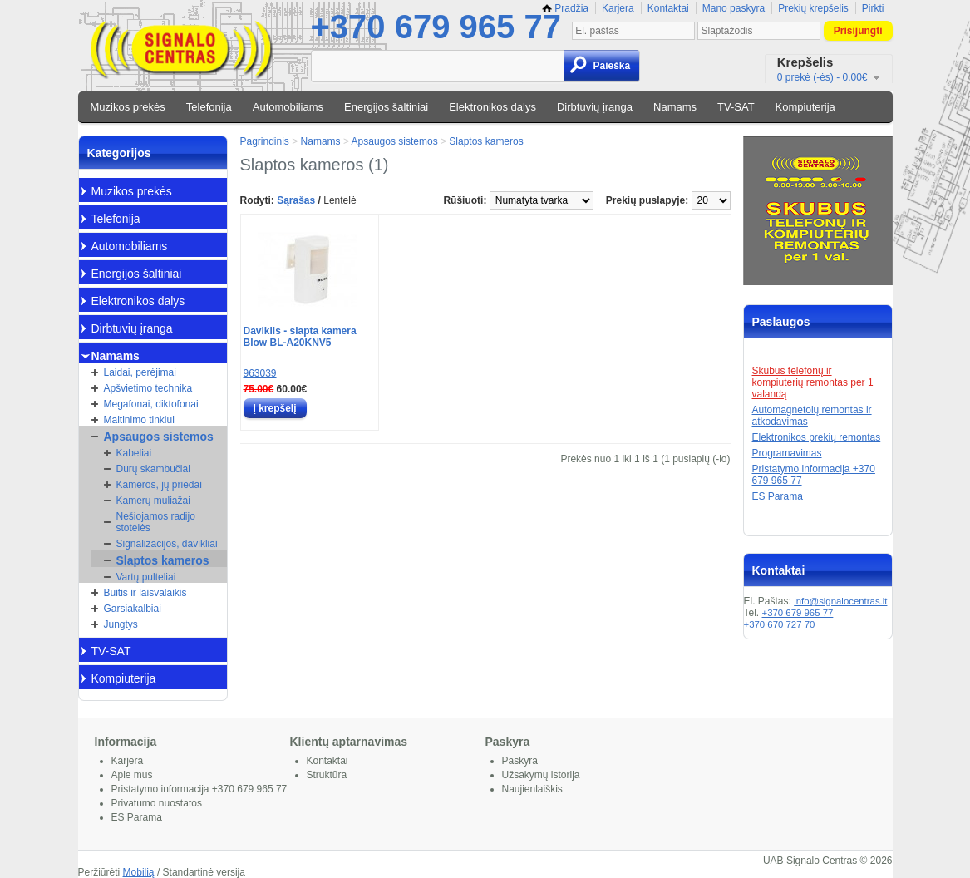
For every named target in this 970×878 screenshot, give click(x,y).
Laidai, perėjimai (140, 372)
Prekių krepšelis (813, 8)
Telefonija (209, 107)
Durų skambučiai (153, 469)
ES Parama (777, 496)
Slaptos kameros (162, 560)
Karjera (618, 8)
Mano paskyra (733, 8)
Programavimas (787, 453)
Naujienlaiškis (532, 789)
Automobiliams (288, 107)
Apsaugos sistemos (159, 436)
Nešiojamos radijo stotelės (155, 522)
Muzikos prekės (128, 107)
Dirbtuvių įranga (595, 107)
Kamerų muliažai (153, 500)
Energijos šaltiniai (386, 107)
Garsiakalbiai (132, 608)
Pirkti (873, 8)
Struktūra (327, 775)
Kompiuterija (805, 107)
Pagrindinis (264, 141)
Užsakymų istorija (541, 775)
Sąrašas (296, 200)
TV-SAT (736, 107)
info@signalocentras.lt (840, 601)
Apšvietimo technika (148, 388)
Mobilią (139, 872)
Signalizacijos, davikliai (167, 544)
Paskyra (520, 761)
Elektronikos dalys (492, 107)
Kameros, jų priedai (159, 485)
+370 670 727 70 (779, 624)
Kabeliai (134, 453)
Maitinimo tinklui (139, 420)
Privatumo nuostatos (156, 803)
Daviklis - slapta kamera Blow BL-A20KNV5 (300, 336)
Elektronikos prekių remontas (816, 437)
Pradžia (565, 8)
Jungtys (121, 624)
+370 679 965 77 (436, 26)
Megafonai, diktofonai (151, 404)
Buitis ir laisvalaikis (145, 593)
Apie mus (132, 775)
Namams (675, 107)
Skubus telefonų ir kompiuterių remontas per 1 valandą (813, 382)
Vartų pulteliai (146, 577)
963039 (260, 373)
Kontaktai (668, 8)
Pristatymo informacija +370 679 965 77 (199, 789)
